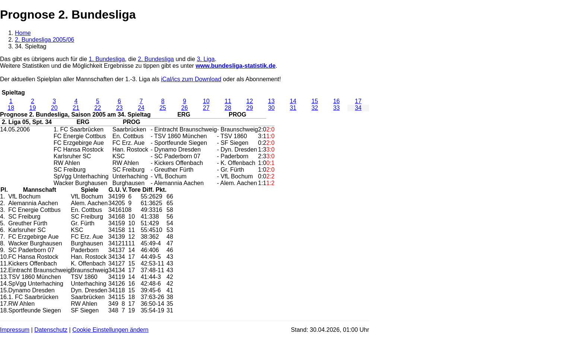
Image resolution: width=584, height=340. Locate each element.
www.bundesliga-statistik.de (236, 66)
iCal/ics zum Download (191, 79)
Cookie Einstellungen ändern (110, 330)
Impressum (14, 330)
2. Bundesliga (156, 59)
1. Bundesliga (107, 59)
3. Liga (206, 59)
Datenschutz (50, 330)
